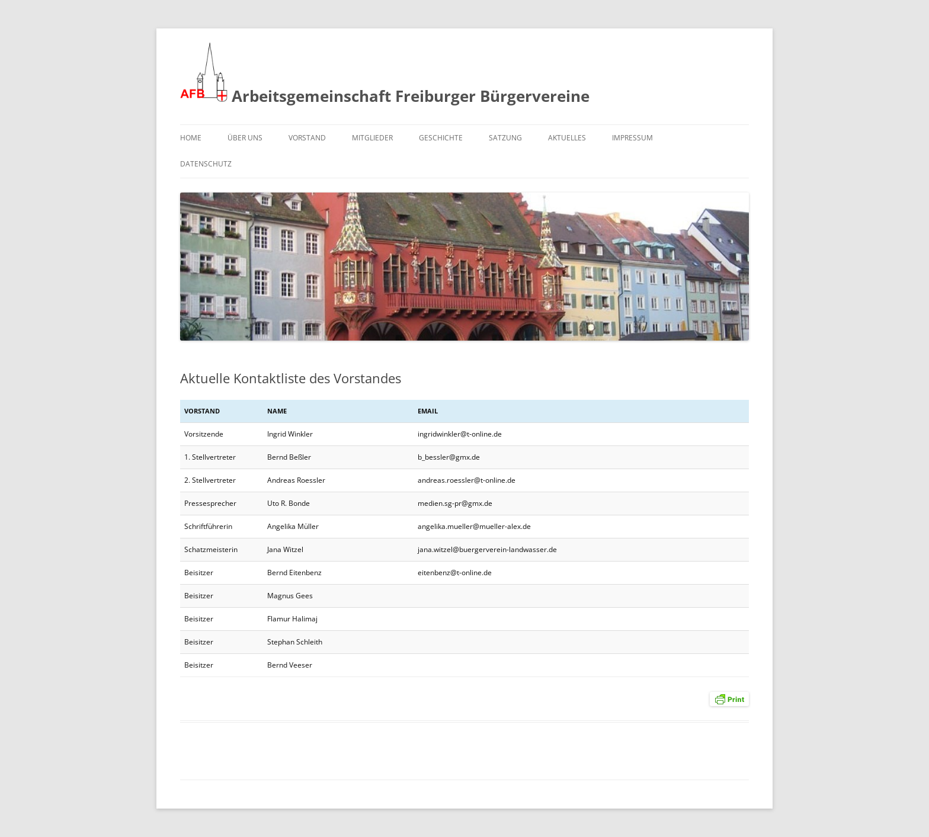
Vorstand (307, 138)
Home (190, 138)
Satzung (505, 138)
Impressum (632, 138)
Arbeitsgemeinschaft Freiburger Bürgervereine (385, 75)
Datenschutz (206, 164)
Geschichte (441, 138)
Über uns (245, 138)
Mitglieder (372, 138)
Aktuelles (567, 138)
